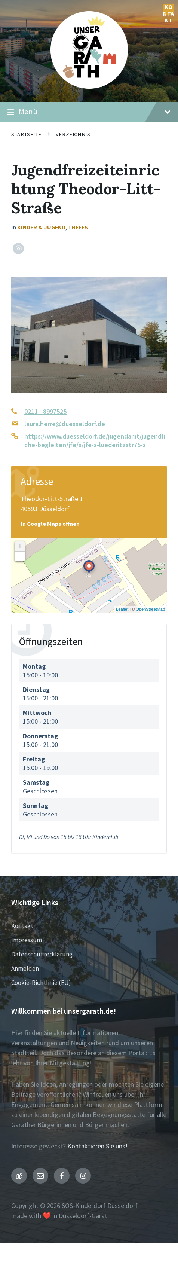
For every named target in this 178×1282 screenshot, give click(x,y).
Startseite (26, 134)
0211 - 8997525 (45, 411)
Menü (89, 112)
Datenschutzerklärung (42, 954)
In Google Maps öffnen (50, 523)
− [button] (20, 556)
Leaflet (122, 609)
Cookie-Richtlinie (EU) (41, 983)
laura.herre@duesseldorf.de (64, 423)
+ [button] (20, 546)
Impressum (26, 940)
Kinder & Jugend (41, 227)
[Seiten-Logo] (89, 86)
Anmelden (25, 968)
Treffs (78, 227)
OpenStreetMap (150, 609)
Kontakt (168, 9)
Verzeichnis (73, 134)
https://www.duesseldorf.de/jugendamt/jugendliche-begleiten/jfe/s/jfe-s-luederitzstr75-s (94, 440)
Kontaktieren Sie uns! (97, 1146)
